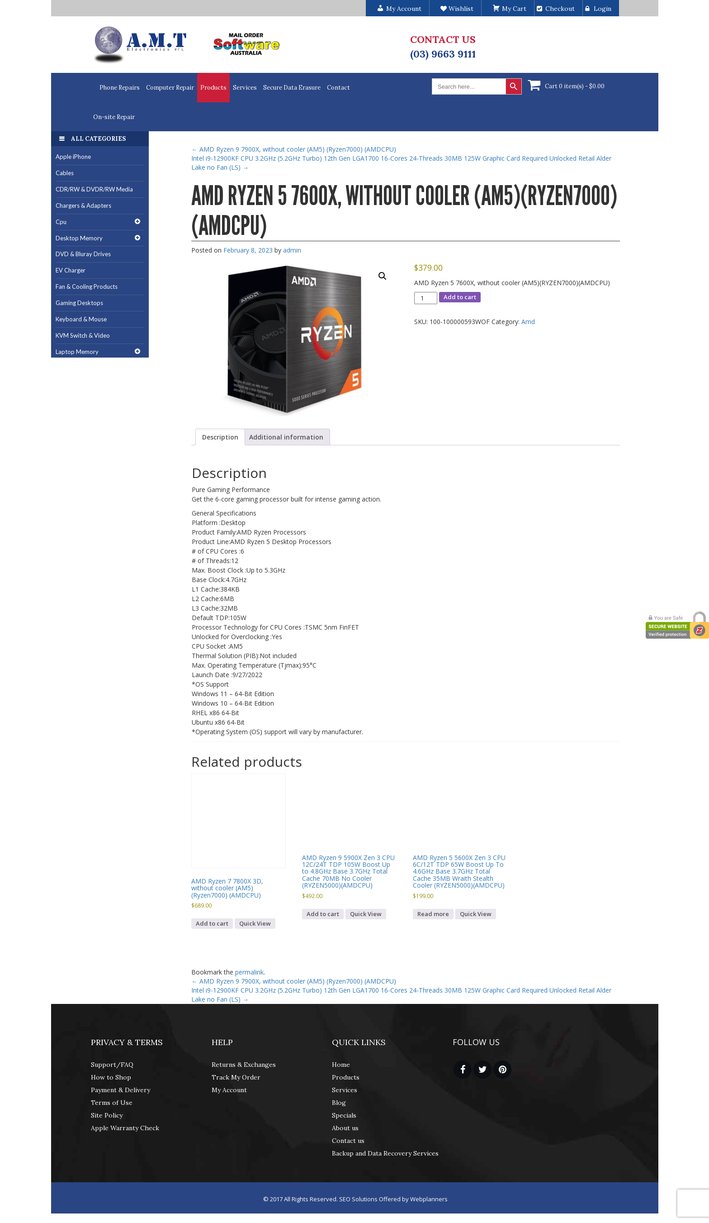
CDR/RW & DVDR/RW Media (94, 189)
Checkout (560, 9)
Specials (344, 1115)
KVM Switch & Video (83, 335)
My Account (229, 1090)
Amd (528, 321)
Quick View (255, 923)
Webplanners (429, 1199)
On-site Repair (114, 117)
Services (245, 87)
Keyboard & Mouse (81, 319)
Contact (338, 87)
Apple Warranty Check (125, 1128)
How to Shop (111, 1077)
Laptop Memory (77, 351)
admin (292, 250)
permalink (249, 972)
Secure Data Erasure (292, 87)
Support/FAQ (112, 1065)
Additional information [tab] (286, 437)
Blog (339, 1103)
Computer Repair (170, 87)
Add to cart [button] (212, 923)
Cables (65, 173)
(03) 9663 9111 (443, 54)
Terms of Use (111, 1103)
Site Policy (107, 1115)
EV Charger (70, 270)
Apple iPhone (73, 156)
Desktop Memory (79, 238)
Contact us (348, 1141)
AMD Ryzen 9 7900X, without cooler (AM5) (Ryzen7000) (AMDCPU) (293, 149)
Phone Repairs (119, 87)
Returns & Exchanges (244, 1065)
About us (345, 1128)
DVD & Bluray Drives (83, 254)
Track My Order (236, 1077)
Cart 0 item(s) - (575, 86)
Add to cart (460, 297)
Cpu (61, 221)
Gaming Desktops (79, 302)
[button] (382, 276)
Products (213, 87)
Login (602, 9)
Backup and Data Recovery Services (385, 1153)
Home (341, 1065)
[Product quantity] (425, 298)
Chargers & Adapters (83, 205)
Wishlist (456, 9)
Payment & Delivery (120, 1090)
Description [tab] (220, 437)
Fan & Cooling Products (87, 286)
